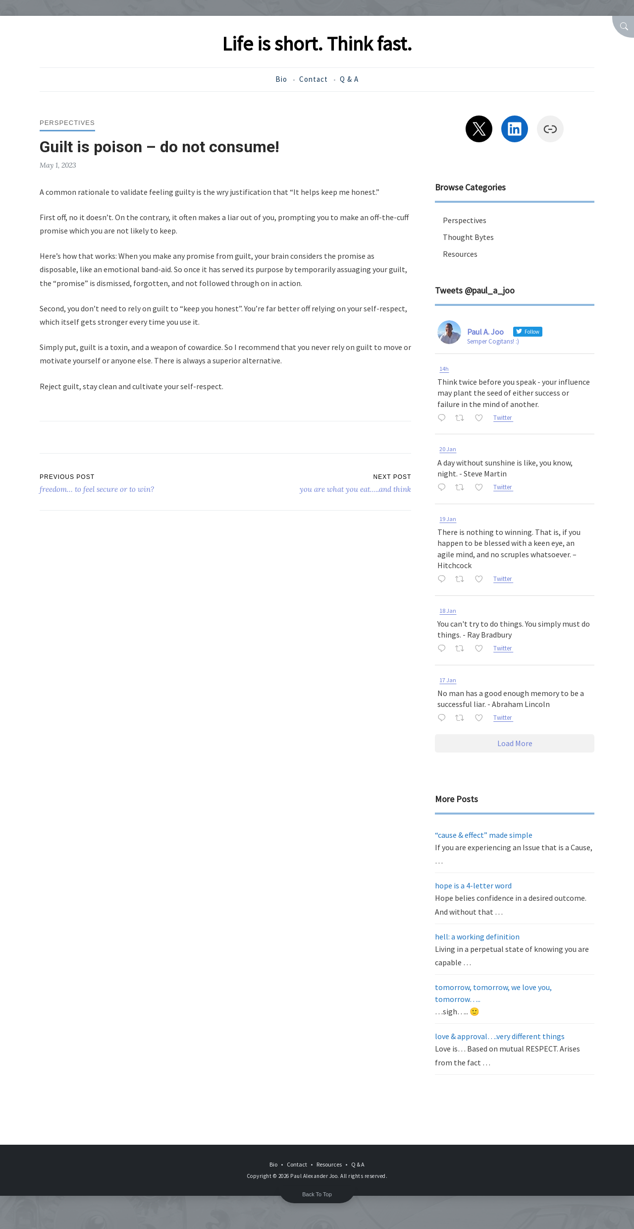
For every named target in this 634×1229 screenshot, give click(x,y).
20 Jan (447, 449)
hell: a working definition (477, 936)
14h (444, 368)
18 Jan (447, 610)
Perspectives (67, 122)
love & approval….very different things (500, 1036)
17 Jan (447, 680)
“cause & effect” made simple (483, 835)
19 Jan (447, 519)
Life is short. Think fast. (317, 43)
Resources (460, 254)
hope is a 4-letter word (473, 885)
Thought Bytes (468, 237)
